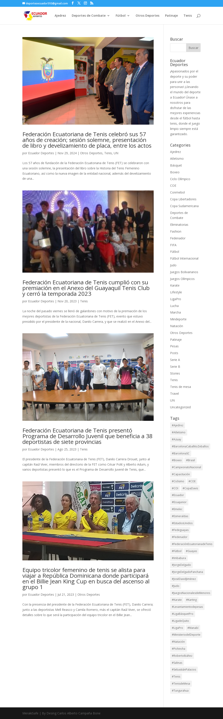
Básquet (176, 165)
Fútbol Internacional (184, 258)
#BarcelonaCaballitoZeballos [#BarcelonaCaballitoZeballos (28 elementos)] (190, 446)
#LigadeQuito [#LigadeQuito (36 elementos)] (180, 621)
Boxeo (175, 172)
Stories (175, 373)
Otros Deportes (147, 16)
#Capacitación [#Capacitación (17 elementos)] (181, 474)
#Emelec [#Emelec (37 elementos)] (177, 509)
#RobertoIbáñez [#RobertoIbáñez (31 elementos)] (182, 656)
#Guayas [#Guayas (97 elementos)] (191, 551)
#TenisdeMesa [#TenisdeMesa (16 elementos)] (181, 683)
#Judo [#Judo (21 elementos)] (175, 586)
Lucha (174, 306)
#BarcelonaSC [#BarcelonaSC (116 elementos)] (180, 453)
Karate (175, 285)
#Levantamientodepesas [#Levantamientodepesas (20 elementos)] (187, 607)
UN (116, 153)
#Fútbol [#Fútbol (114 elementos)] (177, 551)
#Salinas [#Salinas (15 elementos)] (177, 663)
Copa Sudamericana (184, 206)
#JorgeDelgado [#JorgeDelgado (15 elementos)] (181, 565)
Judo (173, 265)
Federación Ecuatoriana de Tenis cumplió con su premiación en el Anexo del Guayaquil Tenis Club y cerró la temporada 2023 (86, 288)
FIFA (173, 245)
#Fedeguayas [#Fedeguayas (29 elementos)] (180, 530)
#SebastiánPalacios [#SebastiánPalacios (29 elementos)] (184, 669)
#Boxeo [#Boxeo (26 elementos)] (177, 460)
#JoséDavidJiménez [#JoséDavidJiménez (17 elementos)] (184, 579)
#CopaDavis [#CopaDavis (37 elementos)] (190, 488)
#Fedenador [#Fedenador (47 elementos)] (179, 537)
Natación (176, 326)
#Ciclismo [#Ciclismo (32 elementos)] (178, 481)
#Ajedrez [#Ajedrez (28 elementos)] (177, 425)
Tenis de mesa (180, 387)
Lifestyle (176, 292)
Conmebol (177, 192)
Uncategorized (180, 407)
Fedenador (177, 238)
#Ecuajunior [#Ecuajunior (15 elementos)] (179, 502)
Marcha (175, 312)
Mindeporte (178, 319)
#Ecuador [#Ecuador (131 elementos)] (178, 495)
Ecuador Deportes (41, 153)
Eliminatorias (179, 224)
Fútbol (121, 16)
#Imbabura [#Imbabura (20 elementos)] (179, 558)
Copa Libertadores (183, 199)
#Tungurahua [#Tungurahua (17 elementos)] (180, 690)
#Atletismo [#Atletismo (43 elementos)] (178, 432)
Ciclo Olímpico (180, 179)
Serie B (175, 366)
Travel (174, 393)
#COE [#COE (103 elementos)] (192, 481)
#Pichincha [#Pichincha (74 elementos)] (178, 649)
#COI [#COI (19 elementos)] (175, 488)
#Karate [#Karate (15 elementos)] (177, 600)
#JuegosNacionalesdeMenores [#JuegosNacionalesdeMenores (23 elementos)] (191, 593)
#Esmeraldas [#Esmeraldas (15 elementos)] (180, 516)
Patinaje (171, 16)
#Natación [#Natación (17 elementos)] (178, 642)
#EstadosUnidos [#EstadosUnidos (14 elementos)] (182, 523)
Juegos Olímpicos (182, 279)
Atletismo (177, 158)
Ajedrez (60, 16)
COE (173, 185)
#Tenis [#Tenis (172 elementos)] (176, 676)
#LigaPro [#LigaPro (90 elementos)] (177, 628)
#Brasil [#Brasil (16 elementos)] (190, 460)
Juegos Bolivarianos (184, 272)
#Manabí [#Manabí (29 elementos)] (192, 628)
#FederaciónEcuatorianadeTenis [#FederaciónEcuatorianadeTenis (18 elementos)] (192, 544)
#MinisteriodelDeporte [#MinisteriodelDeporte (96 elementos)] (186, 635)
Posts (174, 353)
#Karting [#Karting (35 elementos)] (191, 600)
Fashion (175, 231)
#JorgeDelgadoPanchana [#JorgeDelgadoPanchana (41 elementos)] (187, 572)
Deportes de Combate (89, 16)
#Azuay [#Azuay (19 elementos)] (176, 439)
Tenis (187, 16)
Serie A (175, 360)
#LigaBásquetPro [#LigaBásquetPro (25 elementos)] (182, 614)
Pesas (174, 346)
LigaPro (175, 299)
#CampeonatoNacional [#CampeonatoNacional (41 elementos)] (186, 467)
